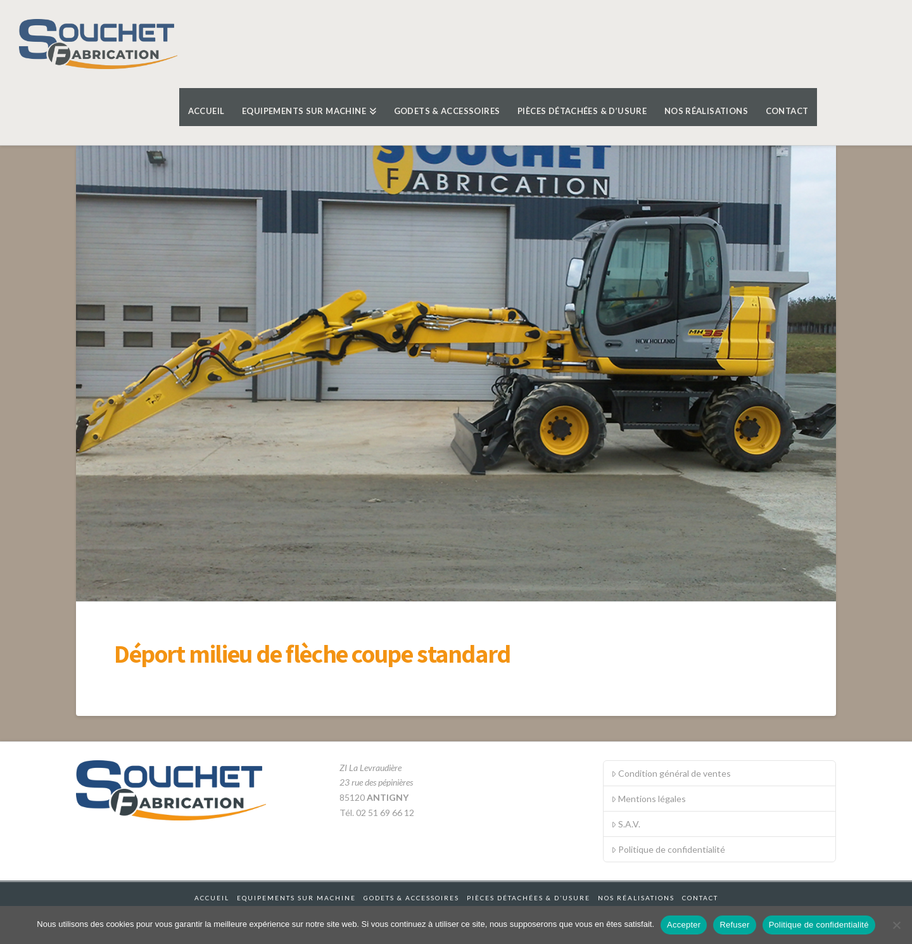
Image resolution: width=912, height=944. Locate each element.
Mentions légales (648, 798)
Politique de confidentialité (668, 849)
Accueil (211, 898)
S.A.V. (625, 824)
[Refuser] (896, 925)
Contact (700, 898)
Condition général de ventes (671, 773)
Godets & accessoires (411, 898)
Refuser (734, 924)
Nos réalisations (636, 898)
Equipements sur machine (296, 898)
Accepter (683, 924)
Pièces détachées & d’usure (528, 898)
